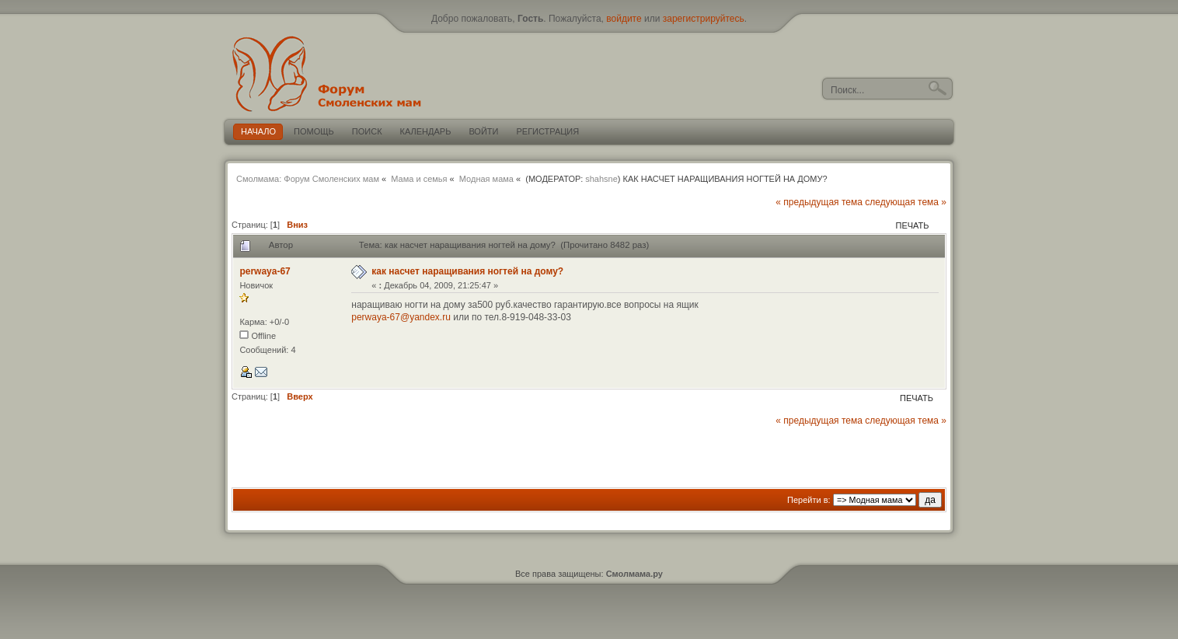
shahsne (601, 178)
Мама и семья (419, 178)
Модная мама (486, 178)
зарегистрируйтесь (703, 18)
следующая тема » (905, 202)
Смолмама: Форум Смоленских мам (307, 178)
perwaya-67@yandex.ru (401, 317)
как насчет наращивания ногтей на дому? (467, 271)
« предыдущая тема (819, 202)
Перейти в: (809, 500)
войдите (623, 18)
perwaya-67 (264, 271)
